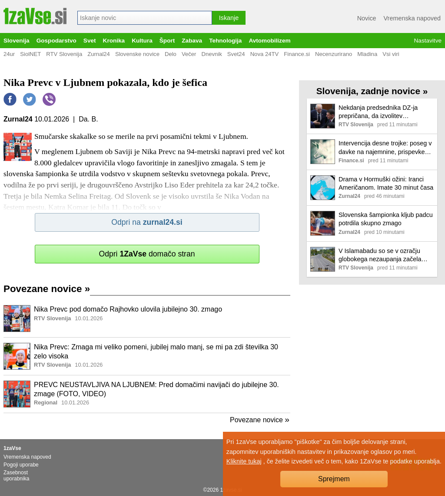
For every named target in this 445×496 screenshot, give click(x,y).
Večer (189, 54)
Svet (89, 40)
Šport (167, 40)
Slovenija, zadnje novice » (372, 91)
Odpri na (146, 222)
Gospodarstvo (56, 40)
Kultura (142, 40)
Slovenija (16, 40)
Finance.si (297, 54)
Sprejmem (334, 479)
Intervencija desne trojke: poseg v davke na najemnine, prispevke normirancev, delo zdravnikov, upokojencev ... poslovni (385, 148)
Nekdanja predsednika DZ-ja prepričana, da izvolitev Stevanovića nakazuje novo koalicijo (378, 112)
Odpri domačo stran (147, 254)
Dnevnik (211, 54)
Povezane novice (46, 288)
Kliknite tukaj (244, 461)
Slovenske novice (137, 54)
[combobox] (144, 18)
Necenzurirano (333, 54)
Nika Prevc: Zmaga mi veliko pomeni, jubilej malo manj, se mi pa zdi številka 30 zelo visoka (156, 351)
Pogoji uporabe (21, 465)
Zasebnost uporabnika (16, 476)
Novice (366, 18)
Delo (170, 54)
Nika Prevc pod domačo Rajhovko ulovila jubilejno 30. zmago (128, 309)
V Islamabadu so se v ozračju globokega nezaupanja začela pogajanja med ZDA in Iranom (380, 255)
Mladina (367, 54)
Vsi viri (390, 54)
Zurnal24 (98, 54)
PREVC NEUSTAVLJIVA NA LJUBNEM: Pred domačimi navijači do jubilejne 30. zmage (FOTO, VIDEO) (156, 389)
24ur (9, 54)
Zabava (192, 40)
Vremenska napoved (412, 18)
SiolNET (30, 54)
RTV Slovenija (64, 54)
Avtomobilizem (269, 40)
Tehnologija (225, 40)
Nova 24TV (264, 54)
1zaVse (12, 448)
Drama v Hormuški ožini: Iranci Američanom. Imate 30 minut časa (386, 183)
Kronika (114, 40)
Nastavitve (428, 40)
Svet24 (236, 54)
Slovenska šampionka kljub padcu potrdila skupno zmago (386, 219)
